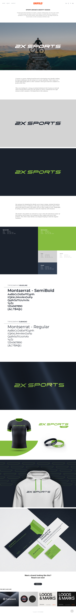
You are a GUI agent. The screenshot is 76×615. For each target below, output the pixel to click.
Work (3, 3)
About (8, 3)
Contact (13, 3)
